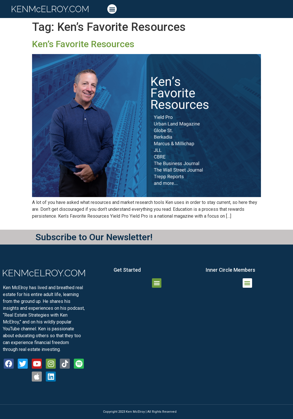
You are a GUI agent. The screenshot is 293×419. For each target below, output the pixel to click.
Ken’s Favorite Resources (83, 44)
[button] (112, 9)
